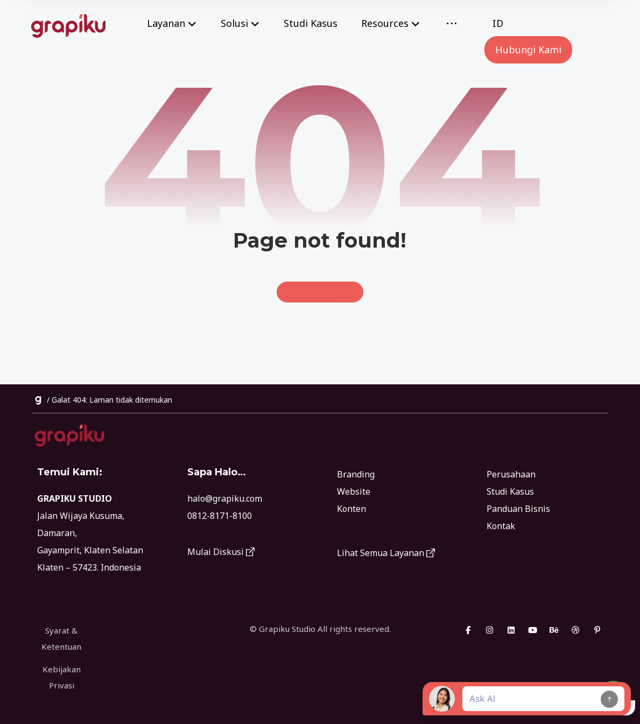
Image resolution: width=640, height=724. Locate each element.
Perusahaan (511, 476)
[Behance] (554, 632)
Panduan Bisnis (518, 510)
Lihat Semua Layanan (386, 554)
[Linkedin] (511, 632)
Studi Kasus (510, 493)
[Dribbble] (576, 632)
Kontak (501, 527)
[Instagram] (490, 632)
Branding (356, 476)
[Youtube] (533, 632)
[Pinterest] (597, 632)
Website (353, 493)
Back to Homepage (320, 293)
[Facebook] (468, 632)
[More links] (451, 24)
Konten (351, 510)
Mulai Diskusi (221, 554)
